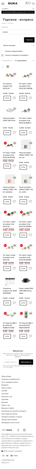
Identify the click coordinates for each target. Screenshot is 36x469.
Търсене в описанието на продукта (17, 55)
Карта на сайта (6, 389)
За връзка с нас (6, 397)
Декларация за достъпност (10, 423)
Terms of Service (6, 368)
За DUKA (4, 391)
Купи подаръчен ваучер (9, 415)
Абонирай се (26, 363)
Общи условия (6, 377)
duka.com (5, 463)
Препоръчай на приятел (9, 420)
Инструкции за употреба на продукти (13, 412)
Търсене (10, 23)
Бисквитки (4, 386)
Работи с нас (5, 406)
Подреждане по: (7, 60)
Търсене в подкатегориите (14, 51)
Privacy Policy (27, 366)
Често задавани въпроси (9, 383)
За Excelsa (4, 394)
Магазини (4, 403)
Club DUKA (4, 400)
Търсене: (4, 27)
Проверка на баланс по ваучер (11, 418)
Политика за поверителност (10, 380)
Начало (3, 23)
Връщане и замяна (7, 409)
